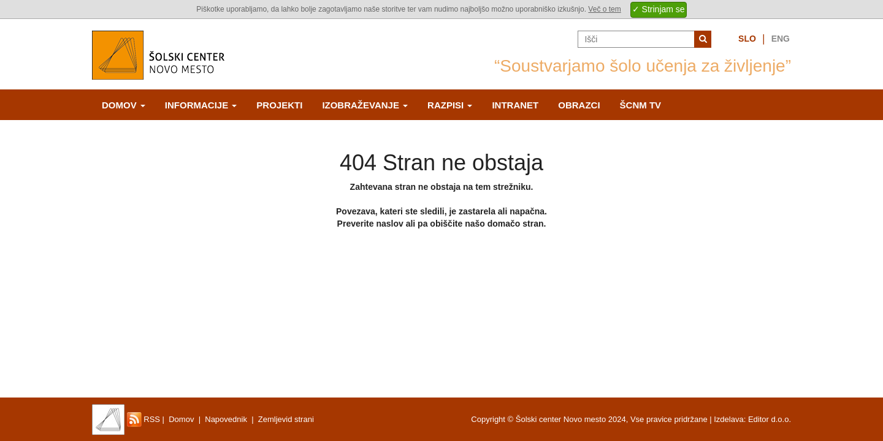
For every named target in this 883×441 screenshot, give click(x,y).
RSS (143, 419)
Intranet (515, 105)
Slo (747, 38)
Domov (123, 105)
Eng (780, 38)
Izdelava (728, 419)
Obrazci (579, 105)
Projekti (279, 105)
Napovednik (226, 419)
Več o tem (604, 9)
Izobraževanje (365, 105)
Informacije (201, 105)
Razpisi (449, 105)
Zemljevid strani (286, 419)
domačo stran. (516, 223)
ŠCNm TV (641, 105)
